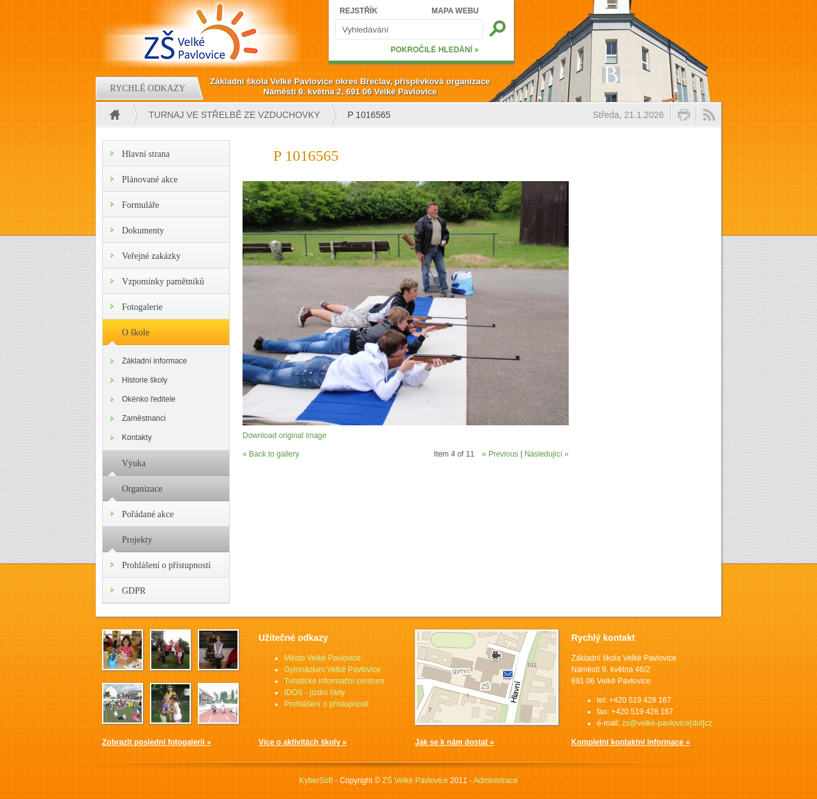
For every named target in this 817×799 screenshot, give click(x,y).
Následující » (547, 454)
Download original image (284, 435)
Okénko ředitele (149, 399)
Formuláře (140, 205)
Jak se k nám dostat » (454, 742)
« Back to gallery (271, 454)
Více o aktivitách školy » (303, 742)
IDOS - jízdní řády (314, 692)
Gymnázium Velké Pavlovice (332, 669)
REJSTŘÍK (358, 10)
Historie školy (144, 380)
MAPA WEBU (455, 10)
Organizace (142, 489)
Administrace (496, 780)
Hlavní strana (146, 154)
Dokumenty (143, 230)
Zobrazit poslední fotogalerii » (156, 742)
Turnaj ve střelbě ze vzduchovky (234, 115)
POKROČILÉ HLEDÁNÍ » (435, 49)
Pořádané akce (148, 514)
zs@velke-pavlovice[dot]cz (667, 723)
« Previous (500, 454)
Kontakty (137, 437)
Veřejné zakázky (151, 256)
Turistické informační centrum (334, 681)
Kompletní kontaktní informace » (630, 742)
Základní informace (154, 360)
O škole (135, 332)
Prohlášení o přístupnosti (166, 565)
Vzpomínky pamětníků (163, 281)
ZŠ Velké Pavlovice (415, 780)
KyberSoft (316, 780)
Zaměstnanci (144, 418)
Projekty (137, 540)
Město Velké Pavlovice (322, 658)
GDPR (134, 591)
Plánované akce (149, 179)
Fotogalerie (142, 307)
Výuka (134, 463)
